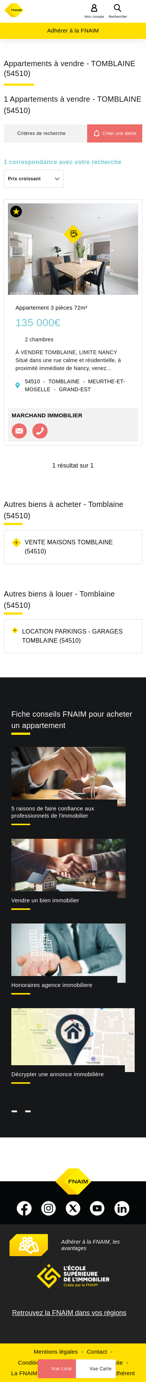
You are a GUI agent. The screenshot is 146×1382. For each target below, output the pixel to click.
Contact (97, 1351)
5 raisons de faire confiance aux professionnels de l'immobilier (52, 812)
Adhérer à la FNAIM (73, 30)
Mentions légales (56, 1351)
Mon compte (94, 17)
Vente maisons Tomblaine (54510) (69, 547)
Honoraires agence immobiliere (51, 985)
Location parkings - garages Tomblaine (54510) (72, 636)
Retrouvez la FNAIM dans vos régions (69, 1313)
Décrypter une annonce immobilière (57, 1074)
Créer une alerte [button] (119, 133)
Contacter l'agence (19, 430)
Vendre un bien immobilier (45, 900)
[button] (45, 133)
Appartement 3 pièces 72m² (51, 307)
